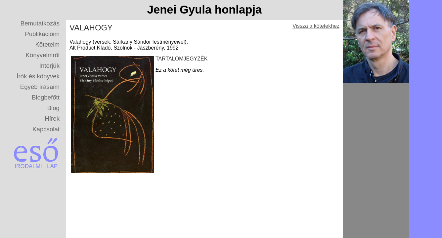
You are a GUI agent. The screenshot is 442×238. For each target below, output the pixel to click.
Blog (53, 107)
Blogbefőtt (46, 97)
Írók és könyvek (38, 76)
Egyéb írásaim (40, 86)
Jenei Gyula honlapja (204, 9)
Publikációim (42, 33)
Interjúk (49, 65)
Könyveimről (42, 55)
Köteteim (47, 44)
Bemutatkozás (40, 23)
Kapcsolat (46, 129)
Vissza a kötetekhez (315, 26)
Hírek (52, 118)
